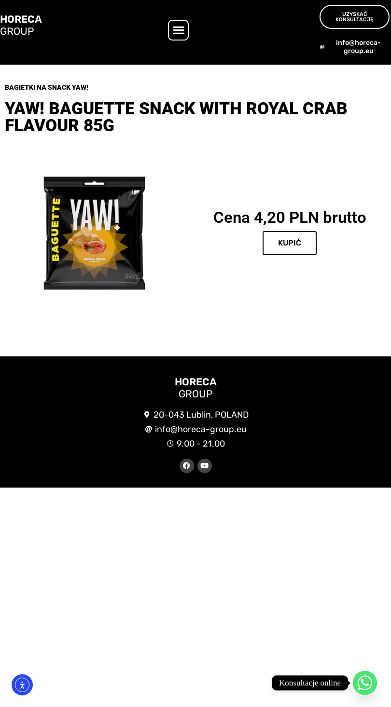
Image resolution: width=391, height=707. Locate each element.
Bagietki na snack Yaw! (46, 87)
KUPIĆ (289, 242)
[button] (178, 30)
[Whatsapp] (365, 683)
